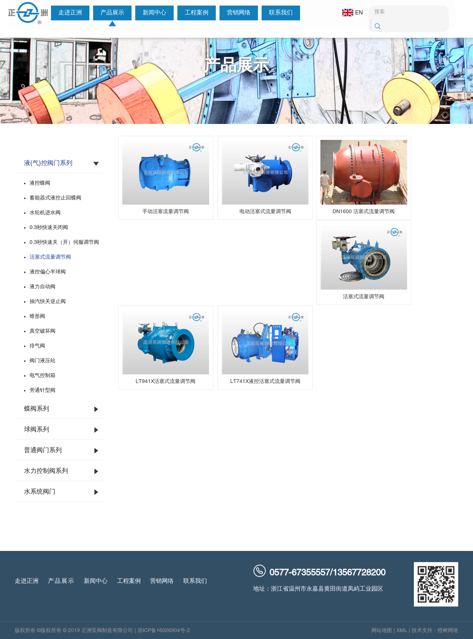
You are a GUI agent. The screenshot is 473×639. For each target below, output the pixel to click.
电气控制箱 (42, 375)
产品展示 (110, 13)
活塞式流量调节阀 (50, 257)
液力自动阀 (42, 287)
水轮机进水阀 (45, 213)
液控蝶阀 (40, 183)
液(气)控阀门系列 (48, 164)
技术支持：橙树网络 (435, 634)
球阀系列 (36, 430)
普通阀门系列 (43, 451)
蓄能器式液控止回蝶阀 (55, 198)
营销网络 (236, 13)
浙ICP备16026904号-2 (163, 634)
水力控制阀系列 (46, 471)
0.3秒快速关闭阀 (49, 227)
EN (348, 12)
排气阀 (37, 346)
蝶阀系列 (36, 409)
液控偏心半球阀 (48, 272)
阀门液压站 (42, 361)
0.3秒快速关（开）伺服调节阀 (64, 242)
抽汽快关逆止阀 (48, 301)
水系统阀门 (39, 492)
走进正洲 (67, 13)
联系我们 (278, 13)
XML (402, 634)
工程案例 (194, 13)
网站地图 (381, 634)
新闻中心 (152, 13)
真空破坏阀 (42, 331)
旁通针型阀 (42, 390)
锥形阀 (37, 316)
